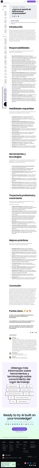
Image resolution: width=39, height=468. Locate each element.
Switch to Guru (25, 450)
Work (10, 437)
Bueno (14, 464)
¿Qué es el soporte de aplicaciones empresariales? (19, 437)
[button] (37, 1)
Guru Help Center (19, 444)
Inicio (3, 437)
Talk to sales (32, 444)
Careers (24, 444)
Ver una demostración (31, 1)
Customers (11, 445)
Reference (11, 447)
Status (17, 445)
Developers (11, 448)
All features (4, 448)
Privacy (18, 464)
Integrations (4, 447)
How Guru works (5, 445)
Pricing (3, 444)
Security (17, 447)
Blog (10, 451)
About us (24, 445)
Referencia (6, 437)
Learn (10, 444)
